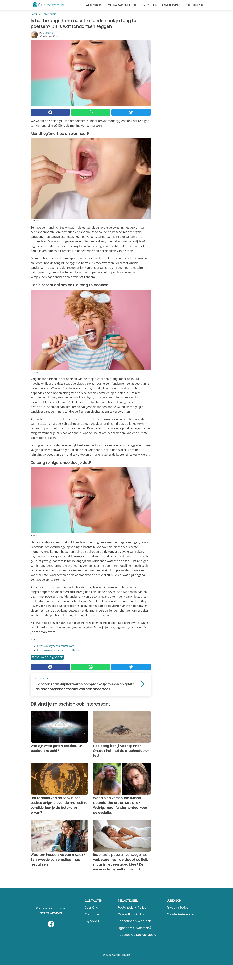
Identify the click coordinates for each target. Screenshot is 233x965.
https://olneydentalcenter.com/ (56, 646)
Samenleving (171, 5)
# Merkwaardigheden (47, 657)
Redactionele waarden (134, 921)
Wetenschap (94, 5)
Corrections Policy (131, 914)
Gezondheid (149, 5)
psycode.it (92, 921)
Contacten (92, 914)
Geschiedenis (193, 5)
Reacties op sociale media (137, 935)
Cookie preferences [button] (181, 914)
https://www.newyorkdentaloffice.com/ (60, 650)
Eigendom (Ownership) (134, 928)
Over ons (91, 907)
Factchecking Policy (132, 907)
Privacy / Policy (177, 907)
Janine (49, 33)
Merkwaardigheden (122, 5)
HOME (34, 14)
